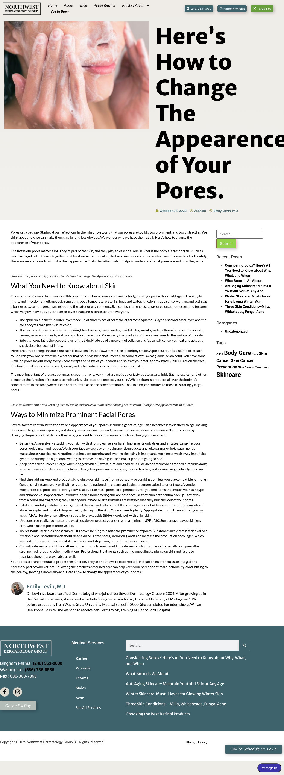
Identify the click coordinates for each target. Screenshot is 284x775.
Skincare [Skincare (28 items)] (228, 374)
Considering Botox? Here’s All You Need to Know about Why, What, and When (248, 270)
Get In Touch (60, 11)
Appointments (104, 5)
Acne (80, 698)
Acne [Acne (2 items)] (219, 354)
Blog (83, 5)
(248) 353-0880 (47, 663)
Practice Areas (136, 5)
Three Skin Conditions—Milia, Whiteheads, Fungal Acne (176, 703)
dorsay (202, 742)
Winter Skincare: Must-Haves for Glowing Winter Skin (175, 693)
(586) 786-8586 (39, 669)
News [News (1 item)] (255, 354)
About (68, 5)
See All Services (88, 708)
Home (52, 5)
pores (144, 430)
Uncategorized (236, 331)
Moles (81, 688)
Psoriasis (83, 668)
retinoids (31, 531)
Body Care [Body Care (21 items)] (237, 353)
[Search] (244, 645)
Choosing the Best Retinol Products (158, 714)
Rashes (82, 658)
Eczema (82, 678)
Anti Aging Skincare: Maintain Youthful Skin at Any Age (175, 683)
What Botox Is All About (243, 281)
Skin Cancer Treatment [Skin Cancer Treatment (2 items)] (254, 367)
